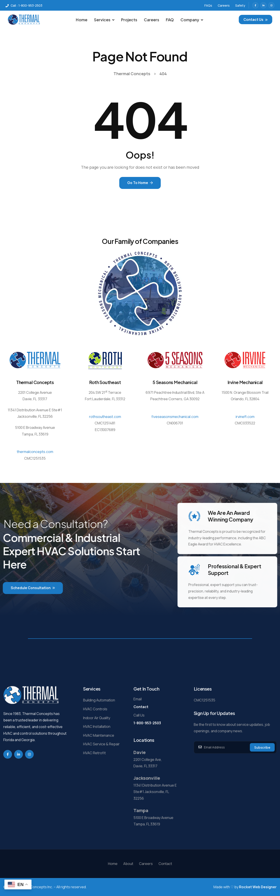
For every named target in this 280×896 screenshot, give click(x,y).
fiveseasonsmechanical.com (174, 415)
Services (104, 19)
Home (81, 19)
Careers (151, 19)
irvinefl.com (245, 415)
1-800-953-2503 (147, 737)
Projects (129, 19)
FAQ (170, 19)
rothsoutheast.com (105, 415)
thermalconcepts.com (35, 450)
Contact (140, 722)
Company (191, 19)
